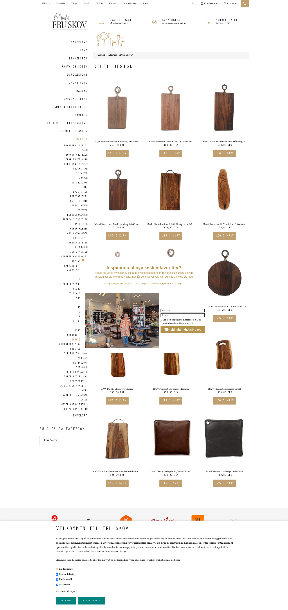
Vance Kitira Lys (76, 377)
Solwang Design (77, 335)
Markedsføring (67, 574)
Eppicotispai (79, 197)
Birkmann (82, 150)
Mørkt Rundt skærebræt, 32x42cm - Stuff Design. (224, 306)
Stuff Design (79, 340)
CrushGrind (80, 169)
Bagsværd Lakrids (76, 146)
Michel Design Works (74, 284)
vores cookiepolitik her (217, 547)
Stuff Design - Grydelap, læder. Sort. (225, 471)
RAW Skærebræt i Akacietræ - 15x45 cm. (224, 224)
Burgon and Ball (77, 155)
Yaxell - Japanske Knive (75, 397)
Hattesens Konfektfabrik (78, 226)
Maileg (81, 91)
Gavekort (80, 415)
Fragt (145, 3)
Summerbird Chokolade (73, 344)
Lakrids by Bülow (76, 266)
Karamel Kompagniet (74, 257)
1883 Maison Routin (74, 409)
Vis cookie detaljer (65, 591)
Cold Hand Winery (76, 164)
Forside (101, 55)
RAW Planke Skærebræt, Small (224, 389)
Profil (87, 3)
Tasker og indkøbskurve (67, 123)
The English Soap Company (76, 356)
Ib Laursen (80, 247)
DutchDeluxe (79, 183)
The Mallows (79, 363)
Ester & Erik (79, 201)
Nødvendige (66, 569)
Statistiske (65, 584)
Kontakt (113, 3)
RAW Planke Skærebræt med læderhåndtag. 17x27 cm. (117, 471)
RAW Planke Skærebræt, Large (117, 389)
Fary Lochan (79, 206)
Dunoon (83, 178)
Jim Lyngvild (79, 252)
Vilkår (99, 3)
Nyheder (60, 3)
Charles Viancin (77, 160)
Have (83, 50)
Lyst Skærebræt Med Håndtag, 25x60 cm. (171, 142)
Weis (85, 391)
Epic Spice (80, 192)
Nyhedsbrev (129, 3)
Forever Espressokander (77, 213)
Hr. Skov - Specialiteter (78, 240)
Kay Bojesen (79, 261)
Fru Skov (50, 440)
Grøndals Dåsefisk (75, 220)
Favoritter (230, 3)
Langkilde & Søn (77, 271)
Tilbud (74, 3)
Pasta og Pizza (74, 66)
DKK (46, 3)
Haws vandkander (77, 234)
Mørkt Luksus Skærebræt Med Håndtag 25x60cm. (224, 142)
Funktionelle (66, 579)
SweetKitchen (79, 349)
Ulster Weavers (77, 372)
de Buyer (82, 173)
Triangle (82, 368)
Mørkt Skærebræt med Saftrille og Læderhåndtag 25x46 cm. (171, 224)
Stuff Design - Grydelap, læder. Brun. (170, 471)
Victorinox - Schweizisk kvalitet (74, 384)
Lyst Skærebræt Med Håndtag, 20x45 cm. (117, 142)
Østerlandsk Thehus (74, 405)
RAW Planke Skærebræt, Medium (171, 389)
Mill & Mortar (78, 294)
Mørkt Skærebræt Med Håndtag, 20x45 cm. (117, 224)
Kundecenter (209, 3)
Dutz (85, 187)
